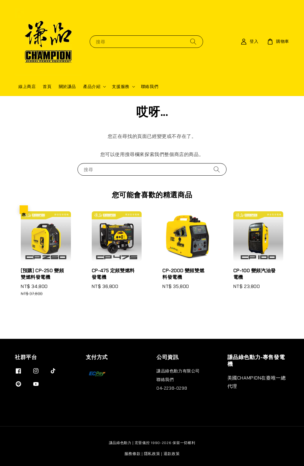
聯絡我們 (149, 86)
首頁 (47, 86)
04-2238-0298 (171, 388)
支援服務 (120, 86)
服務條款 (132, 453)
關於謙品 (67, 86)
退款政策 (172, 453)
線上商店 (27, 86)
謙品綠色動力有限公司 (178, 371)
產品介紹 (91, 86)
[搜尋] (193, 41)
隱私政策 (152, 453)
